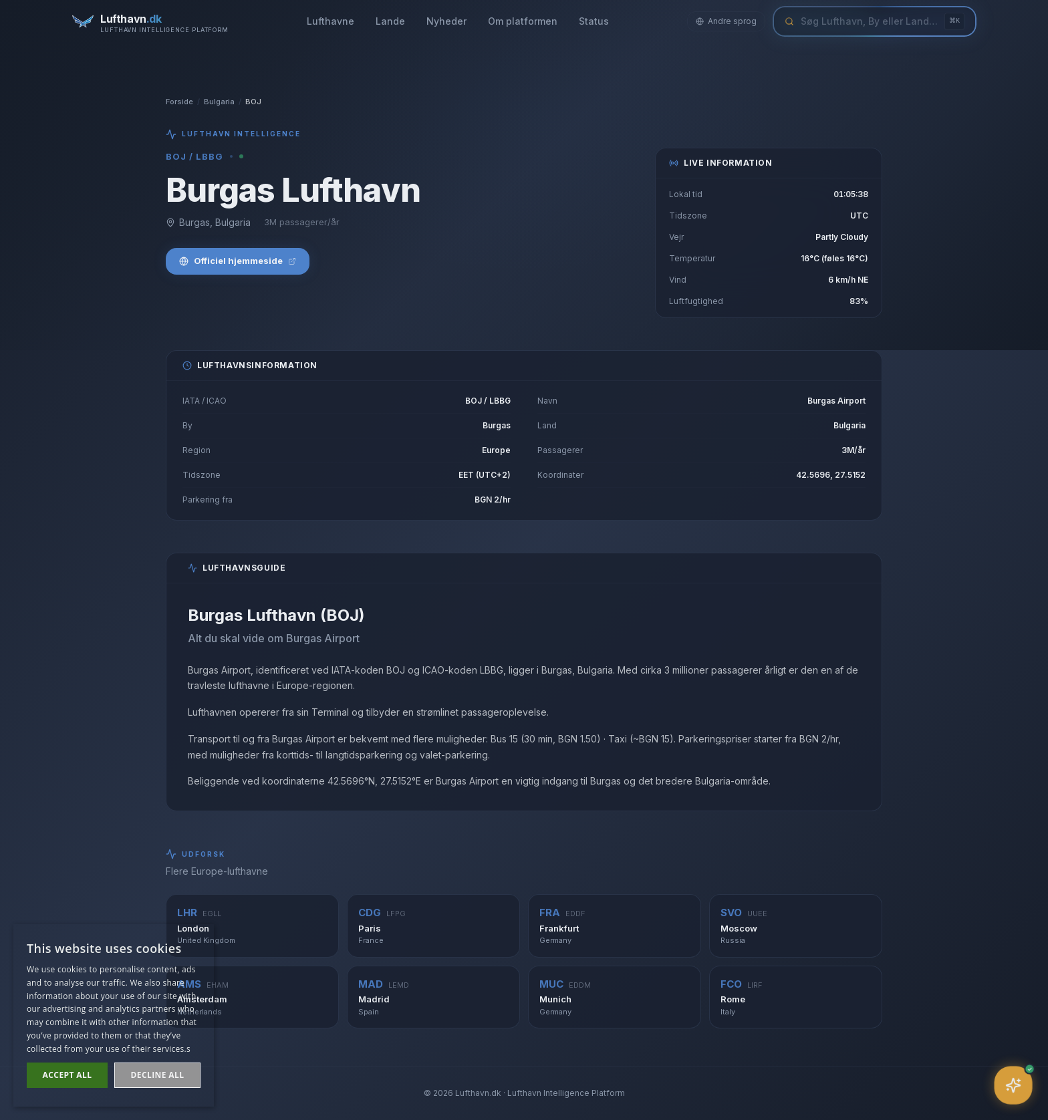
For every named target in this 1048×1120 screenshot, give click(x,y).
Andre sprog (726, 21)
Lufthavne (330, 21)
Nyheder (446, 21)
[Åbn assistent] (1013, 1085)
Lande (390, 21)
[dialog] (113, 1015)
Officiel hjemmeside (237, 260)
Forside (179, 101)
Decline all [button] (157, 1075)
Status (594, 21)
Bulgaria (219, 101)
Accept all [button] (67, 1075)
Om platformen (522, 21)
